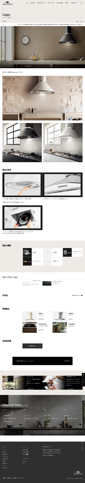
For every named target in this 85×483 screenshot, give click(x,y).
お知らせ (67, 3)
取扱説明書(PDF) (32, 344)
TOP (77, 21)
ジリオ (81, 21)
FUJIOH (24, 460)
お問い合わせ (74, 3)
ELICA (23, 462)
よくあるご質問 (60, 3)
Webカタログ (5, 467)
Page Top (82, 446)
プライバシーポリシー (24, 477)
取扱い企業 (10, 477)
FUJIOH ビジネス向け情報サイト (49, 454)
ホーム (27, 3)
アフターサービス (50, 3)
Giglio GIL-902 (15, 72)
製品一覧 (33, 3)
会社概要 (4, 477)
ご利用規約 (16, 477)
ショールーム (5, 464)
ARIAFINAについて (41, 3)
